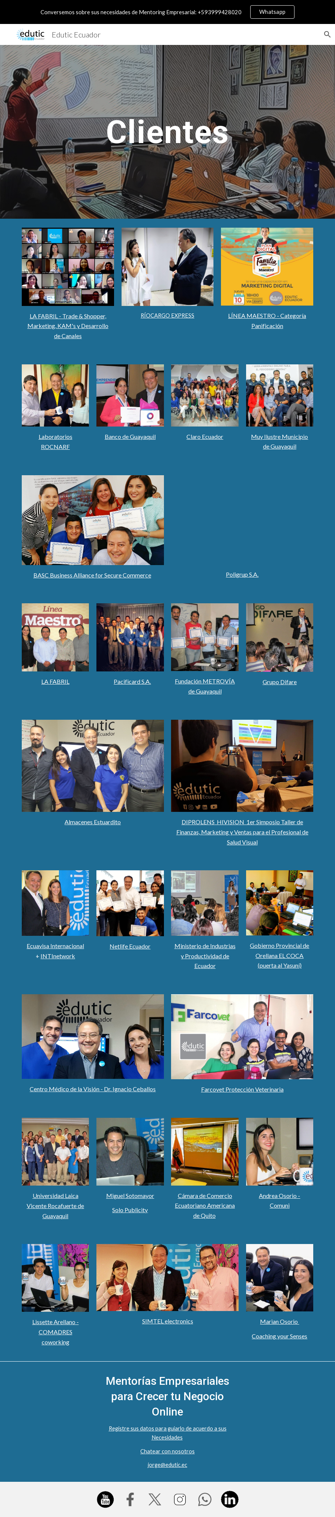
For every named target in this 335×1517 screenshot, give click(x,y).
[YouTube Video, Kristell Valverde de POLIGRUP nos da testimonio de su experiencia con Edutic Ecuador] (242, 519)
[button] (326, 34)
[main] (167, 131)
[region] (167, 12)
